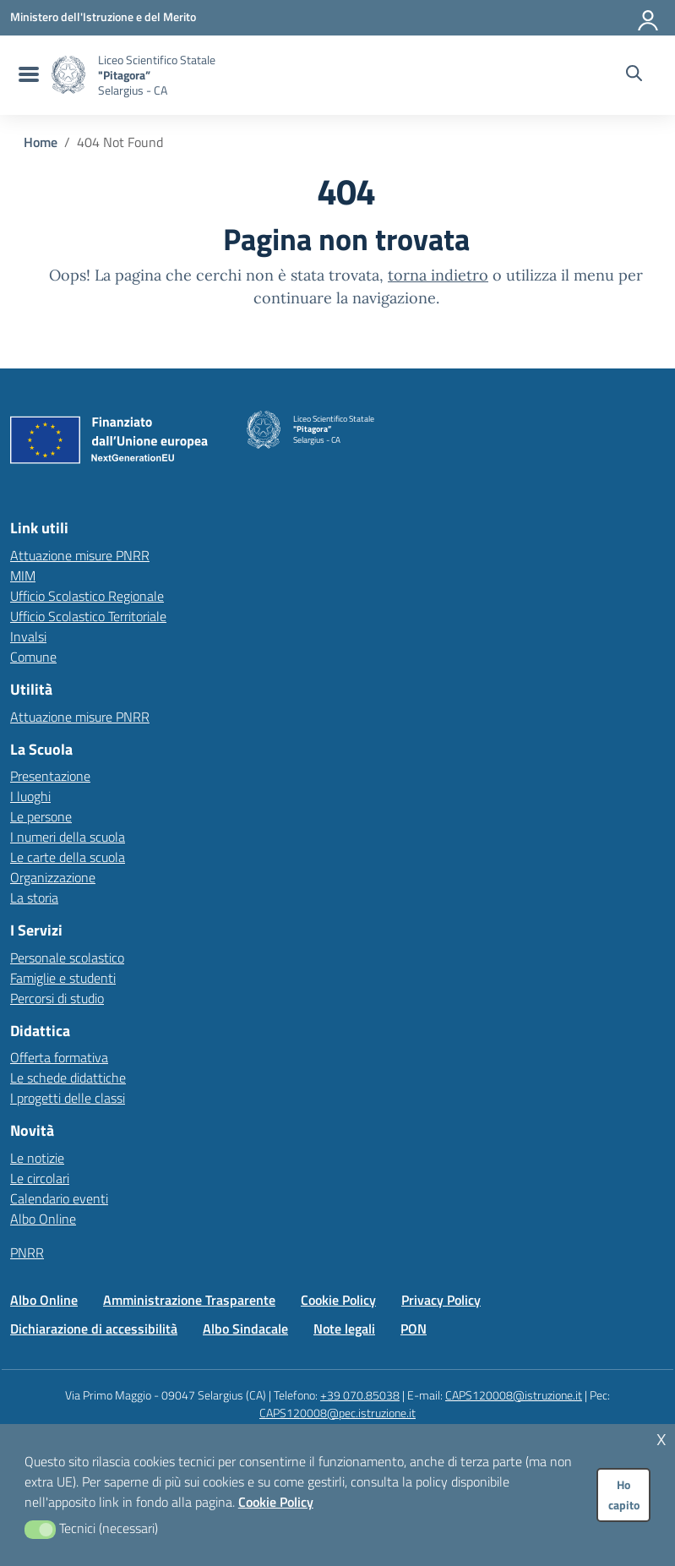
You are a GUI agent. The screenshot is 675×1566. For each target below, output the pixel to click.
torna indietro (438, 275)
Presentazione (50, 776)
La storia (34, 897)
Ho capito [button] (624, 1495)
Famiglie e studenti (63, 978)
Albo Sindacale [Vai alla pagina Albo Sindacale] (245, 1328)
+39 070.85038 (360, 1395)
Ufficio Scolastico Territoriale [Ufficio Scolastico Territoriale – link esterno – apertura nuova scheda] (88, 616)
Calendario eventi (59, 1198)
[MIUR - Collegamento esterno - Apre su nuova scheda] (103, 17)
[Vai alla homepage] (68, 75)
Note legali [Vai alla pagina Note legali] (344, 1328)
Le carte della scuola (67, 857)
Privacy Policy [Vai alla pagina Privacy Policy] (441, 1300)
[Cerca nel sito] (634, 75)
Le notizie (37, 1158)
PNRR (27, 1252)
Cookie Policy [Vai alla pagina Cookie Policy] (338, 1300)
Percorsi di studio (57, 998)
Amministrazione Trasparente (189, 1300)
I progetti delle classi (67, 1098)
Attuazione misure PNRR (80, 555)
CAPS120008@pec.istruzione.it (337, 1412)
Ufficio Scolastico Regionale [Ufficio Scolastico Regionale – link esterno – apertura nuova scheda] (87, 596)
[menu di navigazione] (27, 75)
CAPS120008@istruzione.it (513, 1395)
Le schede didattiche (68, 1077)
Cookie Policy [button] (275, 1502)
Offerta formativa (59, 1057)
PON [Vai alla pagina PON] (413, 1328)
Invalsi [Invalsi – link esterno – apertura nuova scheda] (28, 636)
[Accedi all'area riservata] (649, 17)
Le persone (41, 816)
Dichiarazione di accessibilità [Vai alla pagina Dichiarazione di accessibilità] (93, 1328)
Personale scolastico (67, 957)
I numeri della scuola (67, 837)
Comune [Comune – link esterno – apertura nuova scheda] (33, 657)
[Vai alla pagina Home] (40, 142)
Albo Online (43, 1219)
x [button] (661, 1437)
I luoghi (30, 796)
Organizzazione (52, 877)
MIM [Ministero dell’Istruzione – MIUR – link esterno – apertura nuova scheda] (22, 575)
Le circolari (39, 1178)
